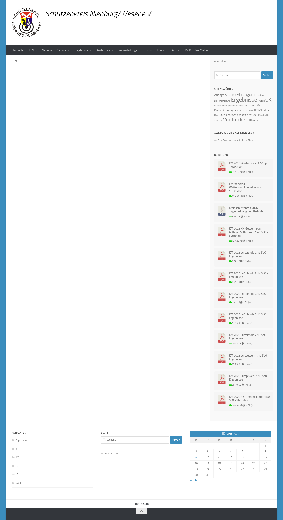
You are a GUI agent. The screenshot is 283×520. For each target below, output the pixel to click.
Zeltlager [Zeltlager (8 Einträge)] (251, 120)
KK (16, 448)
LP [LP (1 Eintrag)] (252, 110)
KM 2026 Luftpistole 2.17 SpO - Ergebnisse (248, 275)
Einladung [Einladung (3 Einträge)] (259, 95)
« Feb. (193, 480)
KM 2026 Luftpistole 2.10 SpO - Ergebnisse (248, 336)
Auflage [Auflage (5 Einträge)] (219, 95)
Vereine (47, 50)
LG (16, 466)
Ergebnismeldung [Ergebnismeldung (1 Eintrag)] (222, 101)
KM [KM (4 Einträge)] (258, 105)
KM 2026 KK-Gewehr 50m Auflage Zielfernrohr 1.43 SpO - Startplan (248, 232)
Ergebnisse (81, 50)
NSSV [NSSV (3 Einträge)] (257, 110)
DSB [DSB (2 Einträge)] (234, 95)
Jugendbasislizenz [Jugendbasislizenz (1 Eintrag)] (236, 105)
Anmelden (220, 61)
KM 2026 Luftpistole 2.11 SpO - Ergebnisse (248, 316)
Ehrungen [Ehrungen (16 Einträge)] (245, 94)
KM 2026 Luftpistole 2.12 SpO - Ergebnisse (248, 295)
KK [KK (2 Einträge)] (254, 105)
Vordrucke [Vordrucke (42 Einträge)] (234, 120)
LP (16, 474)
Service (61, 50)
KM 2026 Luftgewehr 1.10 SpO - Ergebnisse (249, 377)
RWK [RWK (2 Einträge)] (216, 114)
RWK (18, 483)
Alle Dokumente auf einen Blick (235, 140)
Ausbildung (103, 50)
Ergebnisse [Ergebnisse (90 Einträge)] (244, 99)
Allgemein (21, 440)
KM (17, 457)
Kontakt (161, 50)
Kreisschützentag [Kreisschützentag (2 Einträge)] (223, 110)
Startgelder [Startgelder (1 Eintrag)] (264, 115)
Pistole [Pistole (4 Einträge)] (265, 110)
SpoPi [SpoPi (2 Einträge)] (256, 114)
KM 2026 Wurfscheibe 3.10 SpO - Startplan (249, 165)
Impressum (111, 453)
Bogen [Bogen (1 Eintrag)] (228, 95)
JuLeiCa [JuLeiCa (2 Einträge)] (249, 105)
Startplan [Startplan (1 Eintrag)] (218, 120)
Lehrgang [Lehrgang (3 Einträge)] (239, 110)
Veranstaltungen (129, 50)
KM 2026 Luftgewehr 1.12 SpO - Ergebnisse (249, 357)
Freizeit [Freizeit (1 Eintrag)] (261, 101)
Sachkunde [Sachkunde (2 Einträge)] (226, 114)
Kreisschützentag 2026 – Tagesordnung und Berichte (246, 209)
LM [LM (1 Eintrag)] (249, 110)
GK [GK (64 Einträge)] (268, 99)
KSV (31, 50)
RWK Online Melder (197, 50)
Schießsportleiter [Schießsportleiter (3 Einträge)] (242, 115)
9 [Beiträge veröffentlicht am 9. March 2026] (196, 457)
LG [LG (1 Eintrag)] (246, 110)
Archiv (175, 50)
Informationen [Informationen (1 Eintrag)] (220, 105)
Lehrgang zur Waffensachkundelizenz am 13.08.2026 (246, 187)
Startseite (18, 50)
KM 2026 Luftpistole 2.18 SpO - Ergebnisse (248, 254)
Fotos (148, 50)
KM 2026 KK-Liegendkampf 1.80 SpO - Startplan (249, 398)
